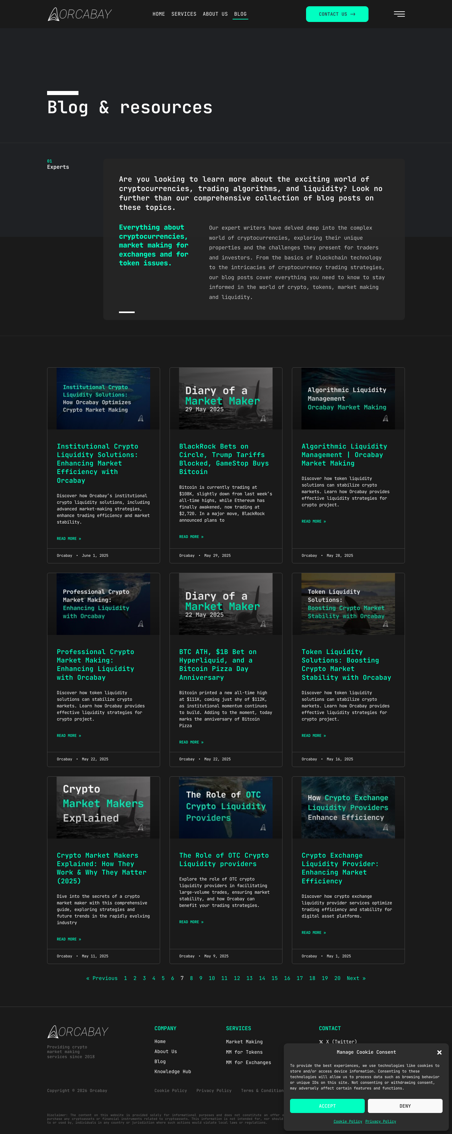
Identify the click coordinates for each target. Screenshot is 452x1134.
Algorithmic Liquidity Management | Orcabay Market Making (344, 455)
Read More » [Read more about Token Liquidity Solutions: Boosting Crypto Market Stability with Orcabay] (314, 735)
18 (312, 978)
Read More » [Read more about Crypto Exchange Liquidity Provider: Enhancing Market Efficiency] (314, 932)
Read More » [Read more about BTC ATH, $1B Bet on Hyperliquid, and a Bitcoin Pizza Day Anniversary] (191, 742)
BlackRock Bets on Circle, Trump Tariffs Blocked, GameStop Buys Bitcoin (224, 459)
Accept (327, 1106)
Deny (405, 1106)
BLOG (240, 14)
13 (249, 978)
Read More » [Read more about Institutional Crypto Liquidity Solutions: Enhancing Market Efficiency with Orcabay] (69, 538)
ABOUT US (215, 14)
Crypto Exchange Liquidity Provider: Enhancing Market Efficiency (340, 868)
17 (300, 978)
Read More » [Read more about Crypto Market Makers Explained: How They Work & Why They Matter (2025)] (69, 939)
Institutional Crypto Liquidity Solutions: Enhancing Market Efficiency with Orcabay (97, 463)
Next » (356, 978)
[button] (439, 1052)
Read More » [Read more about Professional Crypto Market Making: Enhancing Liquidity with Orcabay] (69, 735)
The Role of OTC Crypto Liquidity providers (224, 859)
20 (337, 978)
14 (262, 978)
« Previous (102, 978)
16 (287, 978)
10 (212, 978)
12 (237, 978)
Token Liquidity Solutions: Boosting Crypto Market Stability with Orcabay (346, 664)
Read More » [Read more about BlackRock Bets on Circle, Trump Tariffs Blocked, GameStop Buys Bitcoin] (191, 536)
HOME (159, 14)
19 (325, 978)
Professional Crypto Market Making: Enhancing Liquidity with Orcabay (95, 664)
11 (224, 978)
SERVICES (183, 14)
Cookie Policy (348, 1121)
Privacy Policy (380, 1121)
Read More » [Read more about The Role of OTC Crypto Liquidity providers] (191, 921)
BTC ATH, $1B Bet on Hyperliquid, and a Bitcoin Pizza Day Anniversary (218, 664)
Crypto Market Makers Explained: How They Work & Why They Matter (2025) (102, 868)
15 (275, 978)
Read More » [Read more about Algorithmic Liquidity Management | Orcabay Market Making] (314, 521)
